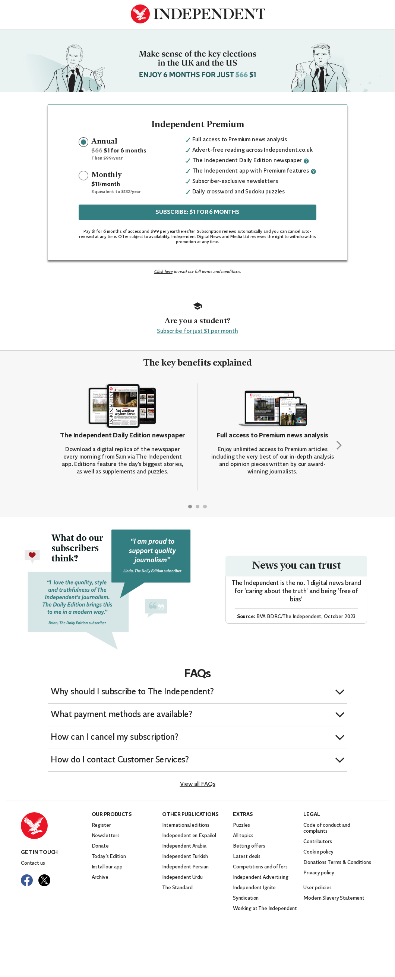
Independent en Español (189, 836)
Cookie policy (318, 852)
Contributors (317, 842)
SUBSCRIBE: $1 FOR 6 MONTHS (197, 212)
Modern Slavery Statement (333, 898)
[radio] (83, 142)
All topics (243, 836)
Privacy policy (318, 873)
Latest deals (246, 856)
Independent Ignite (254, 888)
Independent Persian (185, 867)
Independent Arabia (184, 846)
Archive (100, 877)
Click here (163, 272)
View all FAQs (197, 784)
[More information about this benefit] (306, 161)
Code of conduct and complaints (326, 828)
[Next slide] (339, 445)
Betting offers (249, 846)
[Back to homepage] (198, 13)
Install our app (107, 867)
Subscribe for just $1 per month (197, 331)
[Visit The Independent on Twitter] (44, 880)
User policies (317, 888)
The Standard (177, 888)
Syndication (246, 898)
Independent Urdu (182, 877)
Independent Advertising (260, 877)
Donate (100, 846)
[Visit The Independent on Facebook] (27, 880)
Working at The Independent (265, 909)
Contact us (33, 863)
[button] (197, 692)
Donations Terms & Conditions (337, 862)
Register (101, 825)
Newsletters (106, 836)
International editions (185, 825)
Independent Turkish (185, 856)
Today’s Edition (109, 856)
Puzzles (241, 825)
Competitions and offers (260, 867)
